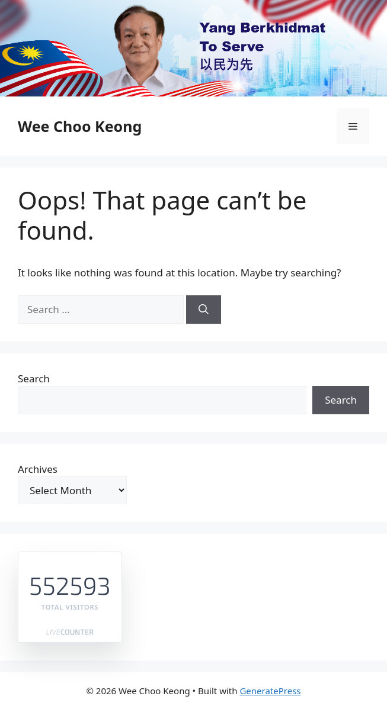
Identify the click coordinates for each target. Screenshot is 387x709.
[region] (193, 48)
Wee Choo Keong (80, 126)
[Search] (203, 309)
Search (34, 378)
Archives (37, 469)
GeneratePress (269, 691)
